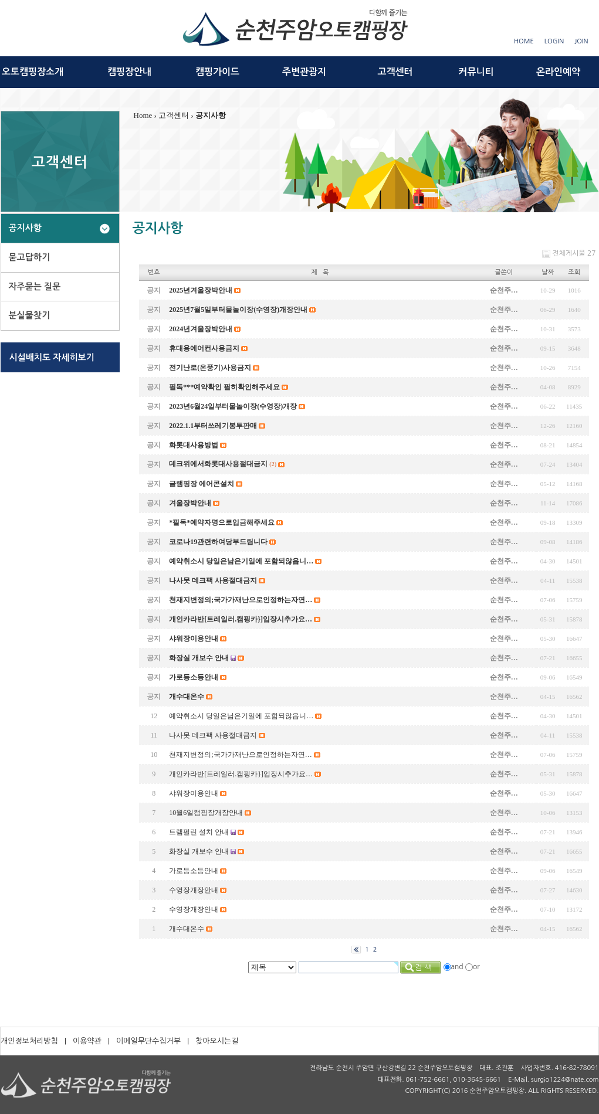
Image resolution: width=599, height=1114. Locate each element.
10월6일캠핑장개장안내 (206, 813)
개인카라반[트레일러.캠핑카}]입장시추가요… (241, 774)
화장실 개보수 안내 (199, 851)
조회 (574, 272)
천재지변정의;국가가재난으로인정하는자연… (240, 754)
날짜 (548, 272)
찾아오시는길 (216, 1041)
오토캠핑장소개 (32, 71)
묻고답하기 (29, 257)
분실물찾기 (29, 315)
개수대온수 (186, 929)
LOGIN (554, 41)
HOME (524, 41)
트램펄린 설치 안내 (199, 832)
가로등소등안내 (193, 871)
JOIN (581, 41)
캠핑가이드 (217, 71)
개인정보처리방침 (29, 1041)
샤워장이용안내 (193, 793)
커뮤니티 (475, 71)
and (457, 966)
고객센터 (394, 71)
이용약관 (87, 1041)
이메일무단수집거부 (148, 1041)
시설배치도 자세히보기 (51, 357)
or (476, 966)
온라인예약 (558, 71)
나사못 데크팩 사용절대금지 (213, 735)
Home (143, 115)
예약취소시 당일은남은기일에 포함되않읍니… (241, 716)
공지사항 (25, 227)
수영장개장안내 (193, 890)
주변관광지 (304, 71)
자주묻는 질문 (35, 286)
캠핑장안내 (129, 71)
